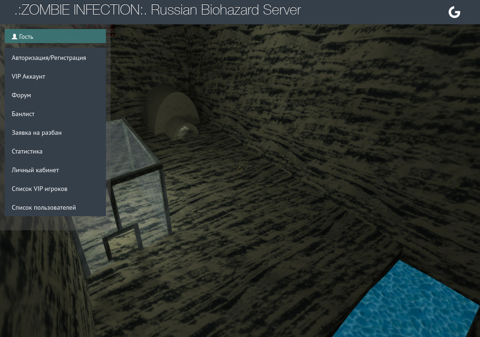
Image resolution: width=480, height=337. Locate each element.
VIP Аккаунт (28, 76)
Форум (21, 95)
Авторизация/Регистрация (49, 57)
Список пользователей (44, 207)
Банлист (23, 114)
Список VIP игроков (40, 188)
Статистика (27, 151)
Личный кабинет (35, 170)
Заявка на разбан (36, 132)
